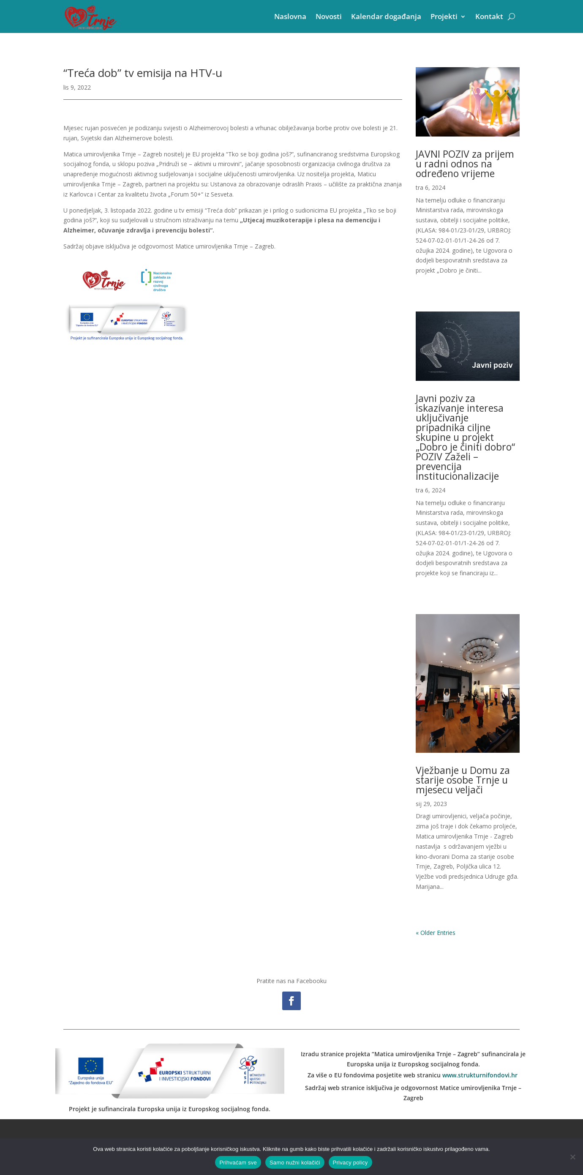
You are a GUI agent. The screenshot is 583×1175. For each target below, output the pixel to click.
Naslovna (290, 16)
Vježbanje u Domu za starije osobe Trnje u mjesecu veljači (463, 779)
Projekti (444, 16)
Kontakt (489, 16)
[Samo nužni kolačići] (572, 1157)
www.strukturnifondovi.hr (480, 1075)
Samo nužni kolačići (295, 1162)
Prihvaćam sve (238, 1162)
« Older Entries (435, 933)
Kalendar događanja (386, 16)
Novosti (329, 16)
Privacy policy (350, 1162)
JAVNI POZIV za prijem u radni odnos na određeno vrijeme (465, 163)
